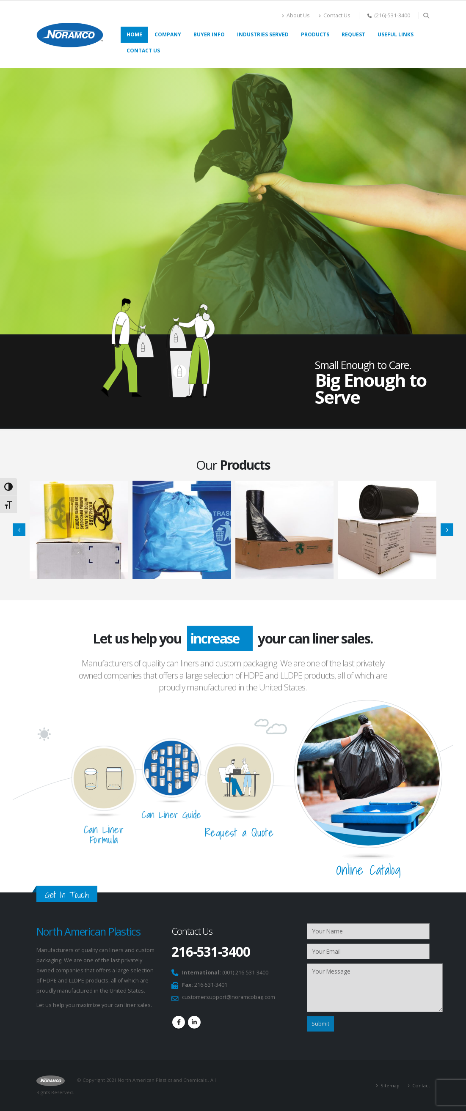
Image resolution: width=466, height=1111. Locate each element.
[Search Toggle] (426, 16)
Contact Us (334, 15)
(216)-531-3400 (392, 15)
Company (167, 34)
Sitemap (390, 1085)
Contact (421, 1085)
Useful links (396, 34)
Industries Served (263, 34)
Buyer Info (209, 34)
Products (315, 34)
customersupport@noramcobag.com (228, 997)
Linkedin (194, 1022)
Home (134, 34)
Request (353, 34)
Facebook (178, 1022)
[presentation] (19, 529)
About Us (295, 15)
